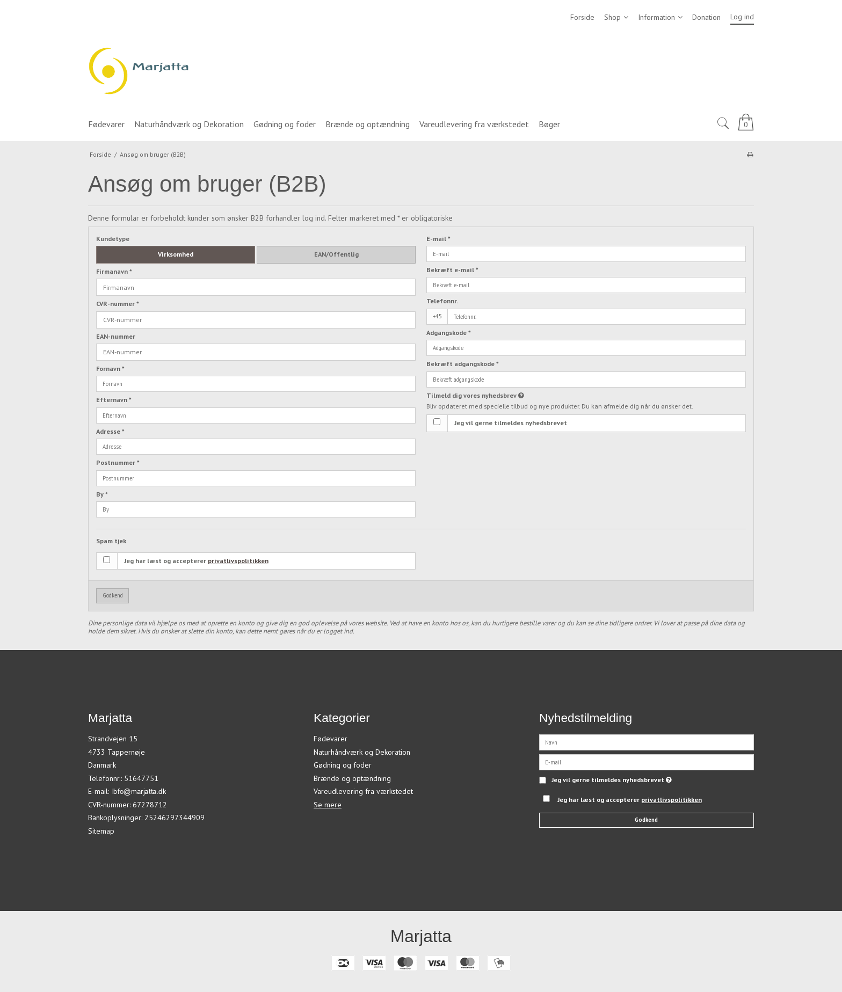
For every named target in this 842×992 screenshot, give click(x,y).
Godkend (113, 595)
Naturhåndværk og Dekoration (362, 752)
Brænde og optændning (352, 778)
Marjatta (421, 936)
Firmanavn (114, 271)
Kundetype (112, 239)
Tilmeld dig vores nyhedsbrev (513, 395)
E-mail (438, 239)
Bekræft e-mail (452, 270)
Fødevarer (330, 738)
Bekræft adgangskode (462, 364)
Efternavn (114, 400)
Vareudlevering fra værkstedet (363, 791)
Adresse (110, 431)
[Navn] (646, 742)
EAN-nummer (115, 336)
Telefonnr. (442, 301)
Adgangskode (448, 333)
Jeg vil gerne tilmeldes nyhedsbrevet (510, 423)
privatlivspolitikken (238, 561)
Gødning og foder (343, 765)
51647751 (141, 778)
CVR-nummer (117, 304)
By (102, 494)
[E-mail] (646, 762)
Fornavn (110, 368)
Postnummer (118, 462)
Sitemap (101, 831)
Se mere (328, 804)
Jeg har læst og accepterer (196, 561)
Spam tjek (111, 541)
